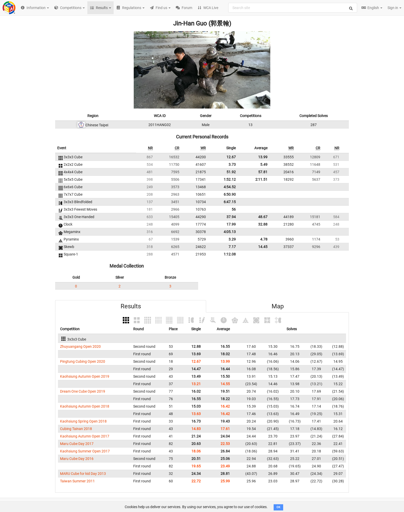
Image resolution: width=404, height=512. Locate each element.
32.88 (262, 224)
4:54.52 (230, 187)
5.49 (263, 164)
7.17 (232, 247)
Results (131, 306)
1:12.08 (230, 254)
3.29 (232, 239)
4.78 (263, 239)
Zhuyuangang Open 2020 (80, 346)
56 (234, 209)
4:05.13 (230, 232)
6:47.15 (230, 202)
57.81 (262, 172)
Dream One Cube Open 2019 (82, 391)
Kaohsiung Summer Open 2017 (85, 451)
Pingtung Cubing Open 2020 (82, 361)
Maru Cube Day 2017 (77, 444)
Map (278, 306)
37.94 (231, 217)
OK (278, 507)
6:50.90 (230, 194)
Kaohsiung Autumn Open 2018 (84, 406)
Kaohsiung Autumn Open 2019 (84, 376)
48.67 (262, 217)
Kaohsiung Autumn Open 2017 (84, 436)
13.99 (262, 157)
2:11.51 (261, 179)
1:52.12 (230, 179)
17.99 (231, 224)
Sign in (394, 8)
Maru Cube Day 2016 (77, 459)
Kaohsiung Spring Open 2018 (83, 421)
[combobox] (292, 8)
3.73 (232, 164)
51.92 (231, 172)
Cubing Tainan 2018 (76, 429)
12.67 (231, 157)
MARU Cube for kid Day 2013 (83, 474)
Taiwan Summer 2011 (77, 481)
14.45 (262, 247)
